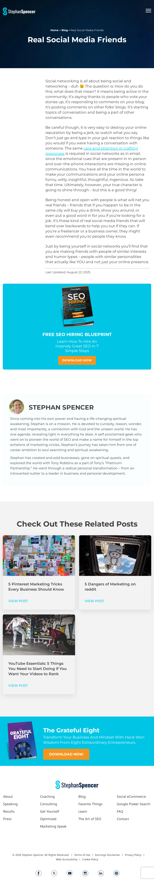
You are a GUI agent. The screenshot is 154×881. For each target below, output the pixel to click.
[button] (93, 11)
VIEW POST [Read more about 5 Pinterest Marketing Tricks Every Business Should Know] (18, 601)
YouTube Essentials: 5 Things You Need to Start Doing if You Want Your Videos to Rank (37, 668)
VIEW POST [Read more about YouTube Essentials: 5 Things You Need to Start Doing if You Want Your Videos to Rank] (18, 686)
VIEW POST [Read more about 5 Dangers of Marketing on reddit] (94, 601)
